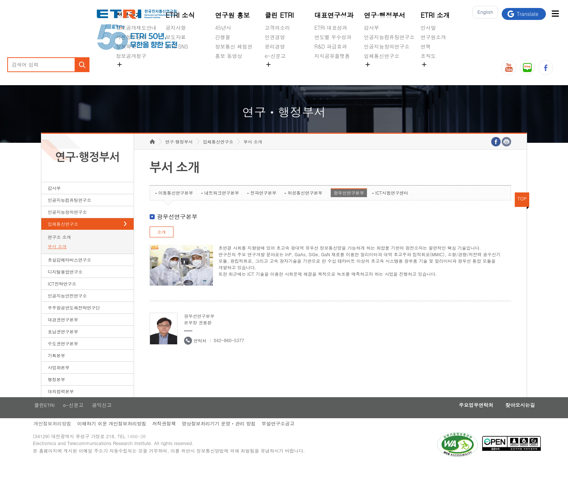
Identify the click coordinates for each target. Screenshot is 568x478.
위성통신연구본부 (305, 204)
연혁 (426, 46)
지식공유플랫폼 (332, 55)
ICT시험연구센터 (391, 204)
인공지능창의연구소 (387, 46)
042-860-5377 (229, 351)
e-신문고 (275, 55)
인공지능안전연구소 (67, 307)
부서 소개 (57, 257)
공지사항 (176, 27)
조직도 (428, 55)
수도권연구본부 (63, 355)
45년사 (223, 27)
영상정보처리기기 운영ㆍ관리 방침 (230, 435)
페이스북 (545, 67)
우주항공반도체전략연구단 (74, 319)
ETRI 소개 (435, 15)
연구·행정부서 (384, 15)
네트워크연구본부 (221, 204)
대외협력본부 (61, 402)
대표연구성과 (334, 15)
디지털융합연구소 (65, 283)
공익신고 (275, 72)
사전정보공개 (131, 37)
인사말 (428, 27)
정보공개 (129, 15)
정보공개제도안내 (136, 27)
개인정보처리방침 (60, 435)
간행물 (222, 37)
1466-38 (147, 449)
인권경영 (275, 37)
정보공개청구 (131, 55)
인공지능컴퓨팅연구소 (389, 37)
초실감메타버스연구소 (389, 72)
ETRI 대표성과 (330, 27)
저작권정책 (174, 435)
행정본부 (56, 390)
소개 (161, 243)
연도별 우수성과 (333, 37)
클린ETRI (51, 416)
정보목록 (126, 46)
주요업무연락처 (456, 416)
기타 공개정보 (437, 72)
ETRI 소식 (180, 15)
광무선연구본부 (349, 204)
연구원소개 (433, 37)
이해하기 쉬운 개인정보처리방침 (120, 435)
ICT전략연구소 (62, 295)
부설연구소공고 (290, 435)
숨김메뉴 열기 (119, 64)
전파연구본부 (263, 204)
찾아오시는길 (504, 416)
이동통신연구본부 (175, 204)
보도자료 (176, 37)
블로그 (527, 67)
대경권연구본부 (63, 331)
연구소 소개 (59, 248)
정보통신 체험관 (233, 46)
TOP (522, 209)
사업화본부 (59, 378)
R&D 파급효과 (330, 46)
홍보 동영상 (228, 55)
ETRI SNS (177, 46)
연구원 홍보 (232, 15)
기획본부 (56, 366)
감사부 (371, 27)
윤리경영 (275, 46)
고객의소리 (277, 27)
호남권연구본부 (63, 343)
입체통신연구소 (382, 55)
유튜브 (508, 67)
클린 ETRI (279, 15)
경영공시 (126, 72)
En (483, 14)
